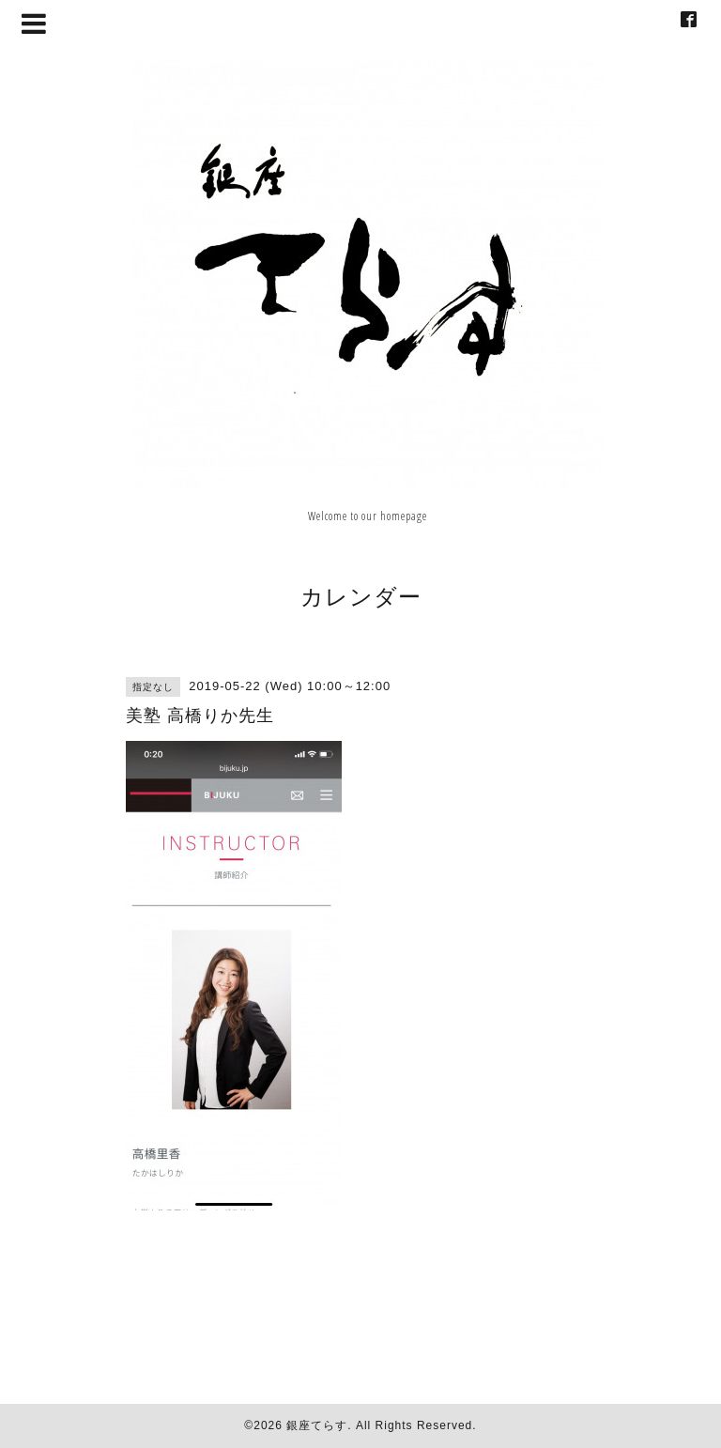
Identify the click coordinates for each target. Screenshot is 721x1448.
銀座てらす (316, 1425)
